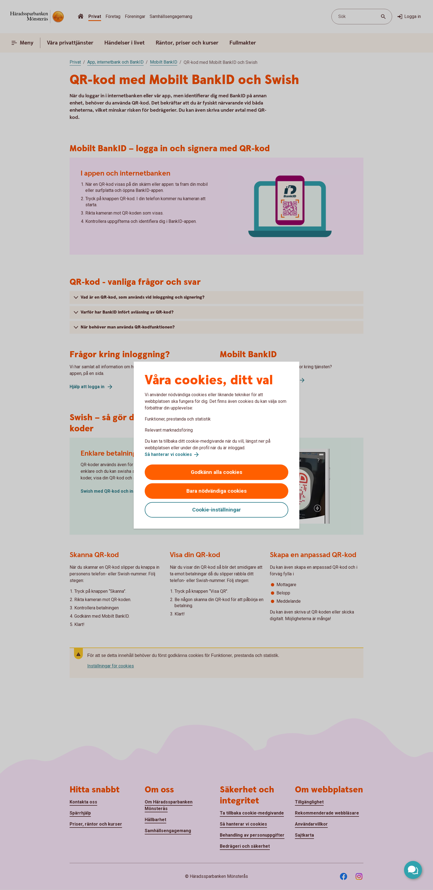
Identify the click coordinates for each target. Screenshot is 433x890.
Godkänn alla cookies (216, 472)
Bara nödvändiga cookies (216, 491)
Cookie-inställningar (216, 510)
